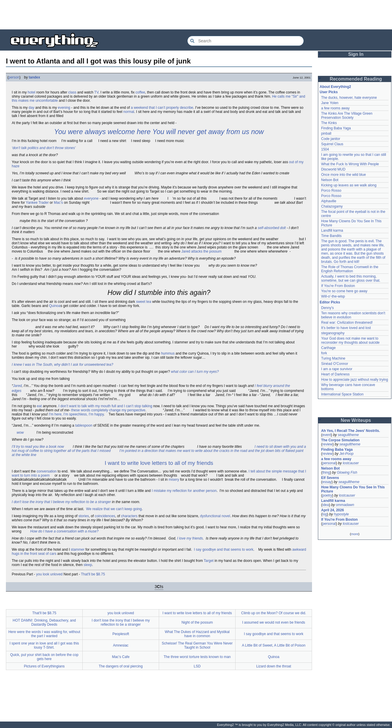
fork (324, 353)
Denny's (327, 308)
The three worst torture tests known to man (197, 657)
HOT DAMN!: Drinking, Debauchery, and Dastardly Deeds (44, 622)
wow (20, 432)
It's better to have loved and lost (346, 328)
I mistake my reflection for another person (184, 491)
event (326, 435)
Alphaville (328, 201)
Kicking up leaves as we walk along (348, 185)
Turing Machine (333, 358)
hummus (168, 353)
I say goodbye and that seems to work (223, 549)
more (354, 534)
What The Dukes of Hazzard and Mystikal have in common (197, 634)
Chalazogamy (332, 206)
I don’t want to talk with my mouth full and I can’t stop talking (105, 406)
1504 (325, 149)
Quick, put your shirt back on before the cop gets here (44, 657)
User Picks (329, 92)
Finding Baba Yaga (336, 128)
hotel (31, 92)
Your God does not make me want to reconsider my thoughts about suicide (350, 340)
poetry (327, 495)
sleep (88, 565)
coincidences (105, 516)
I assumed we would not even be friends (273, 622)
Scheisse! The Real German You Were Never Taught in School (197, 645)
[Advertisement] (196, 14)
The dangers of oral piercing (121, 666)
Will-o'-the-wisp (333, 296)
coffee (140, 92)
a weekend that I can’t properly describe (162, 108)
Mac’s (58, 203)
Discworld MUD (333, 169)
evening (64, 108)
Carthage (328, 348)
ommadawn (345, 505)
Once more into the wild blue (343, 175)
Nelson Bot (329, 180)
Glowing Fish (347, 472)
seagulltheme (348, 435)
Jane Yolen (329, 103)
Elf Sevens (330, 478)
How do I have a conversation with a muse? (64, 531)
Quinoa (55, 306)
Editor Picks (330, 302)
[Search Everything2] (245, 41)
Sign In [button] (355, 54)
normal (128, 112)
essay (326, 482)
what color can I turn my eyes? (195, 372)
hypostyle (341, 514)
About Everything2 (335, 87)
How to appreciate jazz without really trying (354, 380)
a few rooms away (335, 108)
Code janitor (330, 139)
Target (208, 561)
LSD (197, 666)
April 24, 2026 (332, 510)
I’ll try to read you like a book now (38, 447)
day (31, 108)
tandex (34, 77)
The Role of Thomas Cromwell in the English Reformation (349, 269)
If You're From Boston (338, 286)
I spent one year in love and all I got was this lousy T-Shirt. (44, 645)
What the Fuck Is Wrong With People (350, 164)
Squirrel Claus (332, 144)
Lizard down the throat (273, 666)
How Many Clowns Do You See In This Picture (353, 489)
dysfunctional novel (215, 516)
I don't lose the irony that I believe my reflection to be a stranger (61, 502)
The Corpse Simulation (340, 440)
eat (39, 406)
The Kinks (329, 123)
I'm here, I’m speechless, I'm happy (76, 414)
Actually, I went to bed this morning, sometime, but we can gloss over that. (350, 278)
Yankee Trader (37, 203)
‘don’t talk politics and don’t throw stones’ (44, 148)
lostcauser (351, 463)
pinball (326, 133)
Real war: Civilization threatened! (347, 322)
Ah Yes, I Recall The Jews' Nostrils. (350, 431)
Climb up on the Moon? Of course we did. (273, 613)
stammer (78, 549)
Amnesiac (121, 645)
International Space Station (342, 394)
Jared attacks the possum (201, 251)
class (72, 92)
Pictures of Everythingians (44, 666)
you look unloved (49, 574)
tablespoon (83, 425)
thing (326, 472)
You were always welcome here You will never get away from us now (159, 132)
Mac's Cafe (121, 657)
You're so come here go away (344, 291)
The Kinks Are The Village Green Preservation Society (346, 115)
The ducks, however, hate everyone (349, 98)
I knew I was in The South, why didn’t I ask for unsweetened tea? (62, 365)
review (327, 444)
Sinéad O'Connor (334, 364)
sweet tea (143, 302)
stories (84, 516)
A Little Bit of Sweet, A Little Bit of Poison (273, 645)
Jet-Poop (346, 454)
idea (325, 505)
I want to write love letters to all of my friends (159, 463)
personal (329, 463)
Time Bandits (331, 236)
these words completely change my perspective (108, 410)
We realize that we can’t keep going (114, 509)
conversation (47, 471)
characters (129, 516)
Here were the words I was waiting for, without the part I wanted (44, 634)
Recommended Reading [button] (356, 78)
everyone (91, 198)
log (324, 514)
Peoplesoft (120, 634)
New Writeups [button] (356, 420)
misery (174, 479)
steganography (332, 333)
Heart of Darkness (335, 374)
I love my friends (190, 538)
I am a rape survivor (336, 369)
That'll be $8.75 (93, 574)
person (14, 77)
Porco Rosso (331, 190)
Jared (17, 386)
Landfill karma (332, 230)
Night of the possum (197, 622)
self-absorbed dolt (272, 228)
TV (96, 92)
